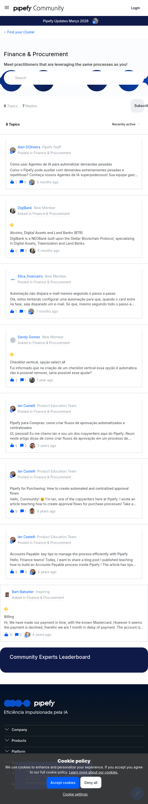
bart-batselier (23, 592)
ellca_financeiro (30, 276)
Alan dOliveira (29, 147)
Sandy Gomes (29, 337)
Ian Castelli (26, 406)
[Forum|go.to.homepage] (48, 8)
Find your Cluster (21, 32)
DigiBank (25, 208)
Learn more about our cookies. (93, 772)
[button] (7, 9)
